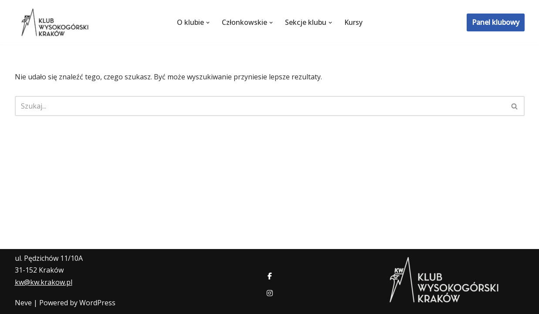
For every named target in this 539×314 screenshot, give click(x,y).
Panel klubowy (495, 22)
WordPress (97, 302)
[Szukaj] (260, 106)
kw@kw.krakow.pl (43, 282)
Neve (23, 302)
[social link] (270, 276)
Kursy (353, 22)
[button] (208, 22)
